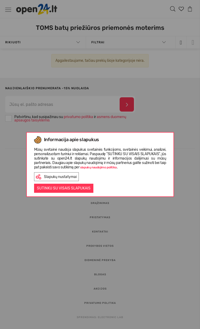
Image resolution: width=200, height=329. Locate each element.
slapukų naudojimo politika (98, 167)
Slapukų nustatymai (56, 177)
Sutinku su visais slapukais (64, 188)
